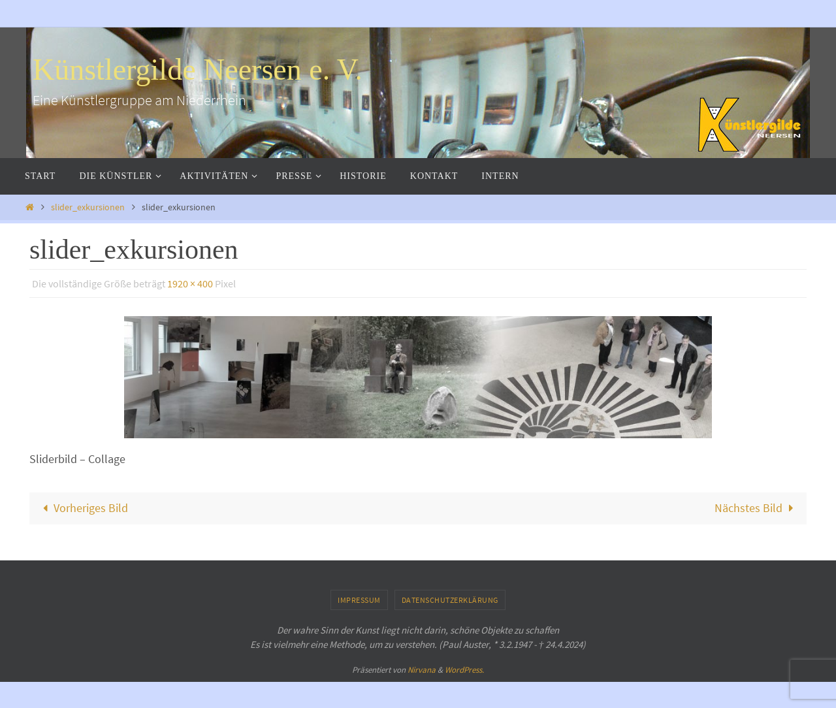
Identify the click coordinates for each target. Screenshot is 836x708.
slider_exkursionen (88, 207)
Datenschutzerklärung (450, 600)
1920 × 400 (190, 283)
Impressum (359, 600)
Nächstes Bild (757, 507)
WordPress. (464, 669)
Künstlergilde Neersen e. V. (197, 69)
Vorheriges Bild (82, 507)
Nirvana (422, 669)
